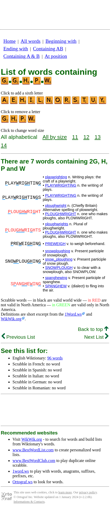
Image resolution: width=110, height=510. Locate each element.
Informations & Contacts (29, 502)
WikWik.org (11, 319)
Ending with (15, 48)
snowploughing (57, 251)
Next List (96, 337)
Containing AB (48, 48)
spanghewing (56, 278)
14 (4, 145)
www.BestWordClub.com (34, 460)
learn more (65, 492)
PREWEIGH (55, 244)
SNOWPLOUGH (59, 268)
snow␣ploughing (58, 259)
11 (75, 137)
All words (30, 41)
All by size (54, 137)
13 (98, 137)
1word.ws (21, 471)
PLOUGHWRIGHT (60, 214)
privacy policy (88, 492)
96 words (55, 358)
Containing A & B (21, 56)
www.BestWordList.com (33, 450)
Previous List (18, 337)
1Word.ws (73, 314)
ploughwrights (56, 224)
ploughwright (55, 205)
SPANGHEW (56, 286)
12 (86, 137)
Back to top (93, 329)
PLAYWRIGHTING (60, 185)
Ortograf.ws (23, 482)
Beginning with (61, 41)
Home (9, 41)
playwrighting (56, 177)
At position (56, 56)
